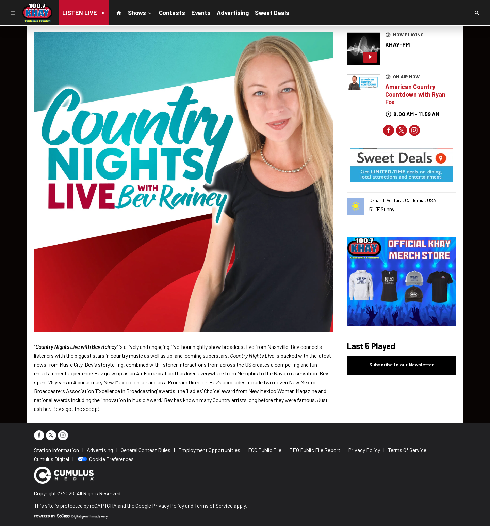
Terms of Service (213, 505)
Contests (172, 12)
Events (201, 12)
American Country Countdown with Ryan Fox (415, 94)
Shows (140, 12)
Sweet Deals (272, 12)
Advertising (233, 12)
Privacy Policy (168, 505)
